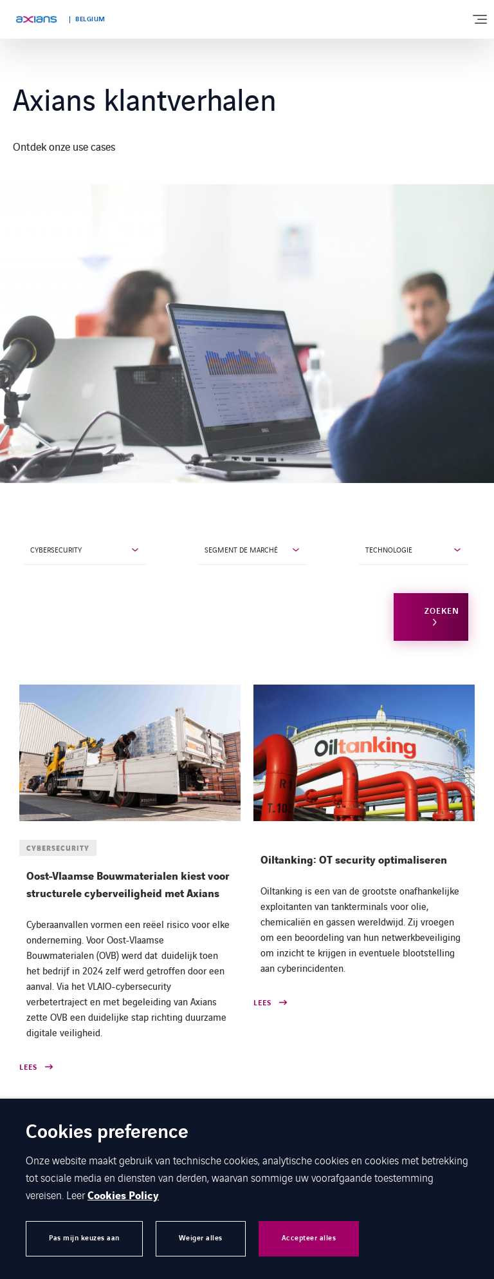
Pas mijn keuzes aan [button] (84, 1238)
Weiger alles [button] (201, 1238)
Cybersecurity (56, 549)
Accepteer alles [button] (309, 1238)
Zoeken (442, 611)
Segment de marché (241, 549)
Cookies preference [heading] (107, 1133)
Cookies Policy (123, 1196)
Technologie (388, 549)
